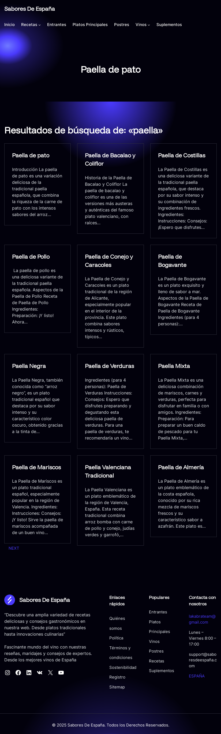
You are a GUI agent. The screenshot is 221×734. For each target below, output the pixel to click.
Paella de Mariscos (36, 467)
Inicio (9, 24)
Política (108, 628)
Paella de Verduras (109, 366)
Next (14, 548)
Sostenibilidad (114, 657)
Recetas (151, 661)
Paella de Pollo (31, 256)
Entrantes (153, 612)
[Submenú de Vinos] (149, 24)
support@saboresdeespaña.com (200, 654)
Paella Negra (29, 366)
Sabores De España (29, 8)
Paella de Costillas (181, 155)
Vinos (149, 641)
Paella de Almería (181, 467)
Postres (151, 651)
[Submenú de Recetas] (39, 24)
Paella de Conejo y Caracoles (109, 261)
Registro (109, 667)
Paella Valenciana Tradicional (108, 471)
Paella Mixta (174, 366)
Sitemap (109, 677)
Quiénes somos (115, 618)
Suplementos (156, 671)
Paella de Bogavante (172, 261)
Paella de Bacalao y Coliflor (110, 159)
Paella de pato (30, 155)
